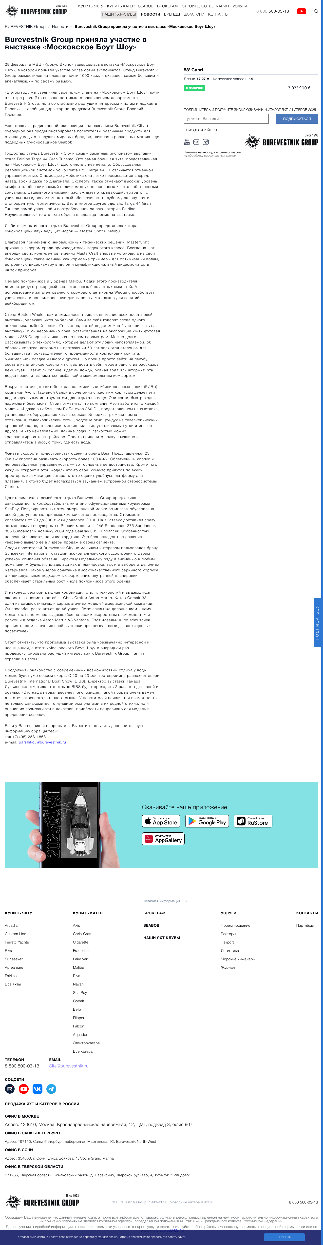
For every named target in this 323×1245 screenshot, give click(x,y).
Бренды (172, 14)
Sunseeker (14, 959)
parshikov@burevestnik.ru (42, 742)
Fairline (11, 976)
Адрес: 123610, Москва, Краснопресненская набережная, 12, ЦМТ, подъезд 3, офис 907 (98, 1125)
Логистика (230, 951)
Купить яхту (90, 6)
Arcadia (11, 925)
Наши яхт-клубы (119, 14)
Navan (78, 984)
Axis (76, 925)
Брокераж (167, 6)
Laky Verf (80, 959)
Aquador (80, 1035)
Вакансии (194, 14)
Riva (8, 951)
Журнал (228, 967)
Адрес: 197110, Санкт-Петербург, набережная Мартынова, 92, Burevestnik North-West (80, 1142)
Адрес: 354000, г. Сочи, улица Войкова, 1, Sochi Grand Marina (59, 1158)
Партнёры (305, 925)
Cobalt (78, 1001)
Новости (150, 14)
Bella (77, 1009)
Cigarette (80, 942)
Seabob (145, 6)
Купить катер (121, 6)
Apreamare (14, 967)
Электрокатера (86, 1043)
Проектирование (235, 925)
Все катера (83, 1051)
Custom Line (15, 934)
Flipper (78, 1018)
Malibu (78, 967)
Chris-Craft (82, 934)
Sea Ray (80, 993)
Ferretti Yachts (17, 942)
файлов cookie (107, 1237)
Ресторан (229, 934)
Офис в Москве (22, 1116)
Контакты (218, 14)
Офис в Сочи (19, 1150)
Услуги (240, 6)
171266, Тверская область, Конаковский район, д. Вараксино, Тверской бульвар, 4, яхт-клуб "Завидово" (97, 1175)
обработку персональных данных (212, 156)
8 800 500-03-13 (22, 1066)
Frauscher (81, 951)
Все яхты (13, 984)
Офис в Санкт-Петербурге (33, 1133)
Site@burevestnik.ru (69, 1066)
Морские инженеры (238, 959)
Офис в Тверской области (34, 1167)
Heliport (227, 942)
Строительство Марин (205, 6)
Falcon (78, 1026)
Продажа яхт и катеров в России (42, 1104)
